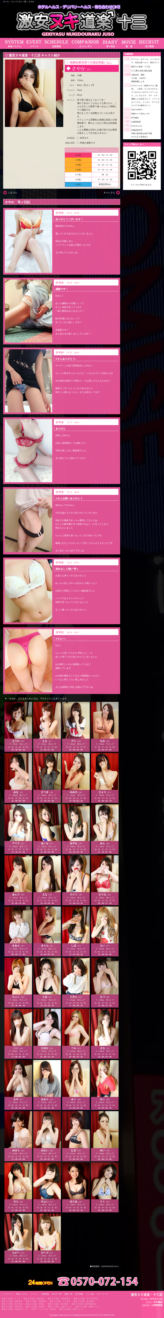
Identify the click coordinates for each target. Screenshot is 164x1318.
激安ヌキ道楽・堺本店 (35, 1304)
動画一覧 (68, 1294)
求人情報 (79, 1294)
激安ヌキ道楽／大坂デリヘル (71, 1309)
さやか (31, 1)
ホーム (6, 1)
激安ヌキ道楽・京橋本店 (36, 1301)
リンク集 (90, 1294)
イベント (34, 1294)
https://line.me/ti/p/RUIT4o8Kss (142, 187)
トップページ (7, 1294)
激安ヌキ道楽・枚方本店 (12, 1304)
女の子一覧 (57, 1294)
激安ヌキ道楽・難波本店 (34, 1298)
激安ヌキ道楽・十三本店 (60, 1301)
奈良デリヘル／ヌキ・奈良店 (43, 1309)
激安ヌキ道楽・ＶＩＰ (11, 1298)
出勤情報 (45, 1294)
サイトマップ (102, 1294)
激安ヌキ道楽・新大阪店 (83, 1301)
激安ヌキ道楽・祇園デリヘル (87, 1307)
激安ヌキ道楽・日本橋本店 (59, 1298)
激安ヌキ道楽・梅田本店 (12, 1301)
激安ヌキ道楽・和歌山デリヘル (15, 1309)
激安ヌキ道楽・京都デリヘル (60, 1307)
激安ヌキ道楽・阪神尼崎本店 (84, 1304)
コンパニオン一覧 (18, 1)
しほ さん (12, 192)
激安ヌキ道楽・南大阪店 (58, 1304)
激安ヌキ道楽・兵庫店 (35, 1307)
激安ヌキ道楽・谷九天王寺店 (85, 1298)
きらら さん (109, 192)
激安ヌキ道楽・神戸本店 (12, 1307)
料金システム (21, 1294)
